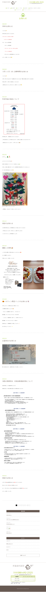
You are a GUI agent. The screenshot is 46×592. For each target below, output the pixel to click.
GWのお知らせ (7, 26)
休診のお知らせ (7, 223)
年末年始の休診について (10, 99)
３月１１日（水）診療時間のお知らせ (15, 72)
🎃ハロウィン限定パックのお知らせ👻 (15, 301)
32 (27, 505)
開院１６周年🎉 (7, 248)
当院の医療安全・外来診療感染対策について (17, 381)
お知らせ (23, 16)
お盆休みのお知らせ (9, 341)
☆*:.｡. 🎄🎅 (6, 157)
